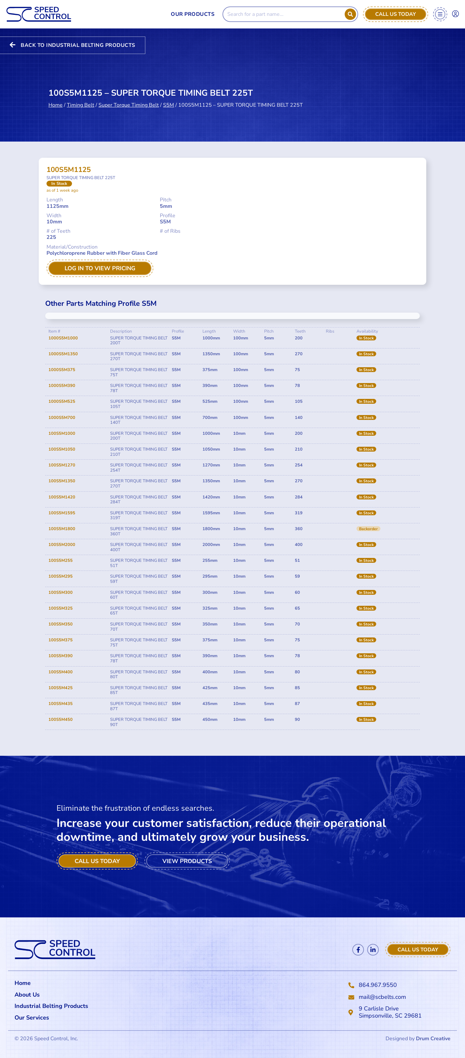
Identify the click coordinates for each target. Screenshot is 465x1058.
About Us (27, 995)
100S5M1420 (61, 497)
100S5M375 (60, 640)
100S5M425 (60, 688)
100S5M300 (60, 592)
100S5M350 (60, 624)
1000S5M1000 (63, 338)
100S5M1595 (61, 513)
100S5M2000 (61, 545)
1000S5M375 (61, 370)
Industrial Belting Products (51, 1006)
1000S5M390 (61, 386)
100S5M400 (60, 672)
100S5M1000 (61, 433)
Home (55, 100)
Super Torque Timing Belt (128, 100)
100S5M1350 (61, 481)
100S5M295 (60, 576)
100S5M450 (60, 719)
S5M (168, 100)
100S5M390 (60, 656)
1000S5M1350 (63, 354)
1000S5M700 (61, 418)
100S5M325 (60, 608)
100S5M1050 (61, 449)
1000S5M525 (61, 401)
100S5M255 (60, 560)
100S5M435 (60, 704)
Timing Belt (80, 100)
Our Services (33, 1017)
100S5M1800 (61, 529)
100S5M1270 (61, 465)
